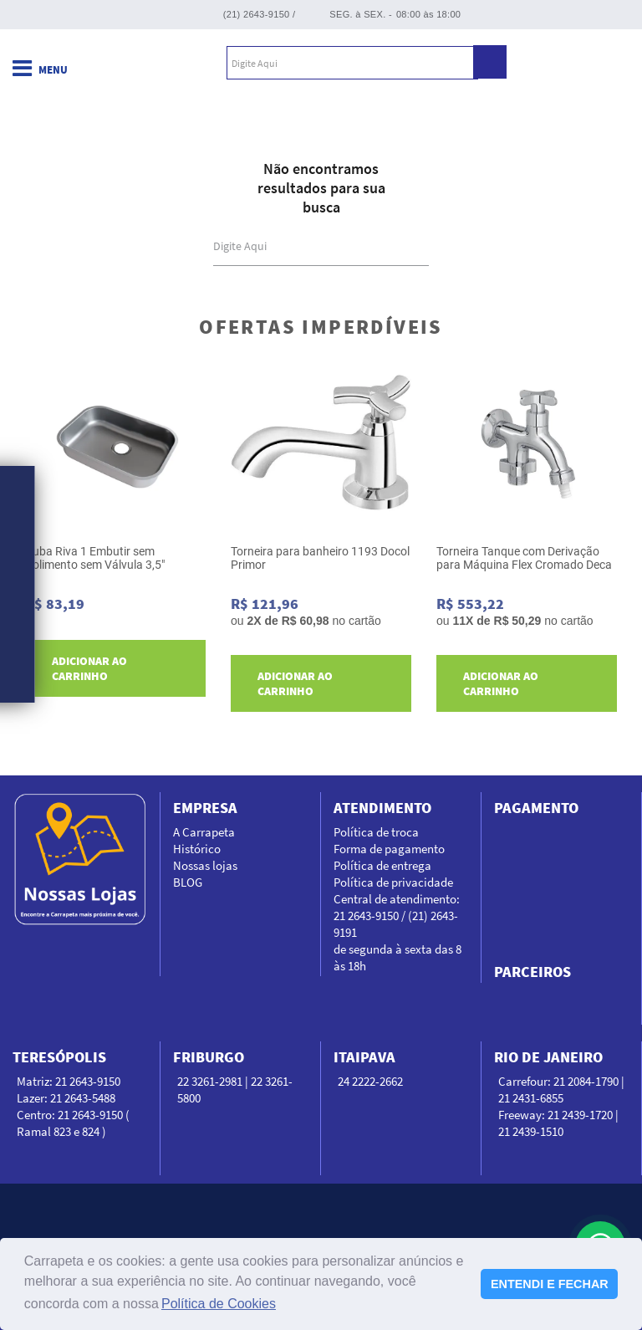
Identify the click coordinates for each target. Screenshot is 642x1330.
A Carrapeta (204, 832)
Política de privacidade (393, 882)
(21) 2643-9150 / (259, 14)
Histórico (197, 849)
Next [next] (623, 539)
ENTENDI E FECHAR (550, 1284)
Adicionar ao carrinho (89, 668)
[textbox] (352, 62)
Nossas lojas (205, 865)
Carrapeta (107, 63)
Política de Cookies (218, 1304)
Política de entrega (382, 865)
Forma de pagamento (389, 849)
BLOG (187, 882)
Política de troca (376, 832)
